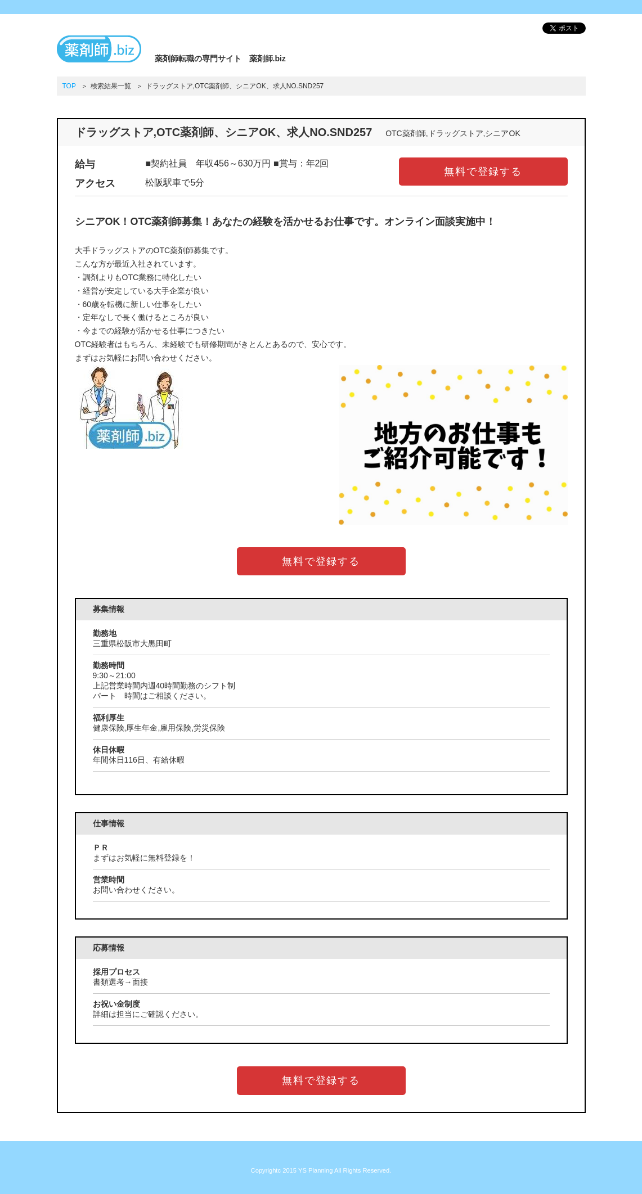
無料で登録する (483, 171)
